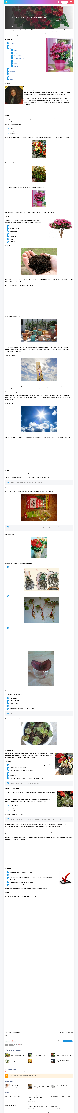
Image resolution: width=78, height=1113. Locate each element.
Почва (15, 50)
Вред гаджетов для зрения (12, 1105)
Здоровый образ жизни (12, 1108)
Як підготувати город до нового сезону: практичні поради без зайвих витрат (38, 1105)
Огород (32, 1108)
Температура (17, 55)
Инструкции (17, 1035)
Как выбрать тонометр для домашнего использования (61, 1097)
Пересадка (12, 71)
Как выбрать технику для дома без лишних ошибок (60, 1105)
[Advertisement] (39, 299)
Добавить (57, 1041)
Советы (12, 76)
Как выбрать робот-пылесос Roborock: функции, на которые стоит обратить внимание (38, 1097)
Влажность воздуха (19, 58)
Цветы (25, 1035)
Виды (11, 45)
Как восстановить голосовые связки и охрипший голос (15, 1097)
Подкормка (17, 66)
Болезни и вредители (15, 74)
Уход (11, 48)
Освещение (17, 60)
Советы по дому (57, 1108)
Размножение (13, 68)
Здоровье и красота (12, 1100)
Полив (15, 63)
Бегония (10, 1035)
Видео (11, 79)
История (12, 43)
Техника (33, 1101)
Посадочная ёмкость (19, 53)
